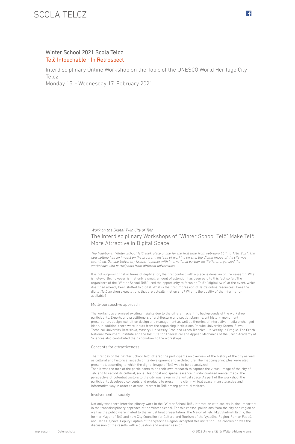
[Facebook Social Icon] (248, 13)
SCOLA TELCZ (60, 15)
